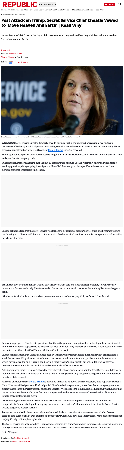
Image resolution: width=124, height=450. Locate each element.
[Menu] (118, 4)
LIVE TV (109, 4)
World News (7, 57)
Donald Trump (55, 149)
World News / (13, 10)
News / (4, 10)
